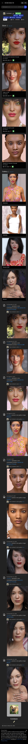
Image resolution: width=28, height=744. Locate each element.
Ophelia (5, 235)
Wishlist (19, 17)
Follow (18, 13)
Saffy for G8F (6, 92)
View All (10, 25)
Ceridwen (6, 58)
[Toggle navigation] (2, 3)
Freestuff (12, 17)
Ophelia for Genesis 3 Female (10, 163)
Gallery (6, 17)
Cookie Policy (20, 739)
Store (21, 15)
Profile (16, 15)
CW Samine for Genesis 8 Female (11, 57)
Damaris (5, 203)
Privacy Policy (4, 740)
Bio (5, 19)
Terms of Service (6, 739)
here (20, 311)
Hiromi (5, 299)
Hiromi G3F (6, 267)
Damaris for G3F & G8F (8, 128)
